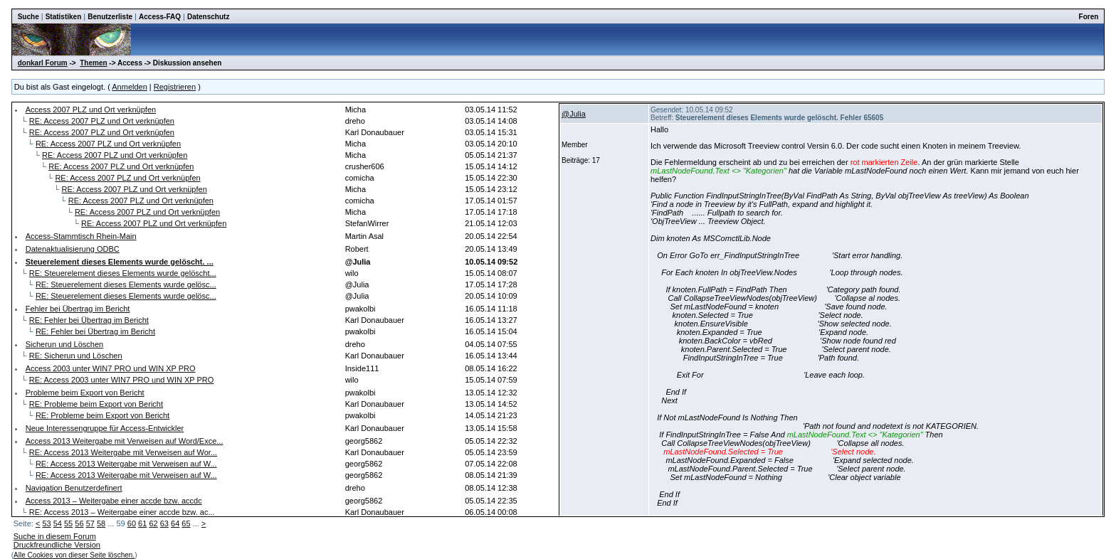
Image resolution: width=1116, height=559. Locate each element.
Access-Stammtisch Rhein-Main (81, 236)
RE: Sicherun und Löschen (75, 355)
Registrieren (175, 86)
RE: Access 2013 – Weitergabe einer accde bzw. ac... (122, 512)
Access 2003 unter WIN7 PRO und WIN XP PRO (111, 368)
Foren (1089, 17)
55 (68, 523)
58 (101, 523)
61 (142, 523)
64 (175, 523)
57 (90, 523)
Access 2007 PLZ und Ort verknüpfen (91, 109)
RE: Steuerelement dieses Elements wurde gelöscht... (122, 273)
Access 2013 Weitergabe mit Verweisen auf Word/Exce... (124, 441)
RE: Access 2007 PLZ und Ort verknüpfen (101, 121)
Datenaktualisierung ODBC (73, 249)
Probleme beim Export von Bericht (85, 392)
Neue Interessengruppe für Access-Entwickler (105, 428)
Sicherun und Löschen (64, 344)
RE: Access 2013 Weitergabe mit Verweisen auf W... (126, 463)
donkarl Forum (43, 63)
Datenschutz (208, 17)
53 (46, 523)
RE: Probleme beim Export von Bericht (96, 404)
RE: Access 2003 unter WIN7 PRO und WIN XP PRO (121, 380)
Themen (93, 63)
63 (164, 523)
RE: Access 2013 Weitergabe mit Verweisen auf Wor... (123, 452)
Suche (28, 17)
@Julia (574, 114)
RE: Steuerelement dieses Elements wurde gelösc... (126, 284)
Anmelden (129, 86)
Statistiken (64, 17)
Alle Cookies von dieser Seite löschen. (74, 555)
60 (131, 523)
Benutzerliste (110, 17)
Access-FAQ (160, 17)
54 (57, 523)
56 (79, 523)
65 (185, 523)
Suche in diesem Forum (55, 536)
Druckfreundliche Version (57, 545)
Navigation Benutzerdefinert (74, 488)
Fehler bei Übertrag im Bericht (78, 308)
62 (153, 523)
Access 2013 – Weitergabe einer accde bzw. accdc (114, 500)
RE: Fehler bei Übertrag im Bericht (89, 320)
